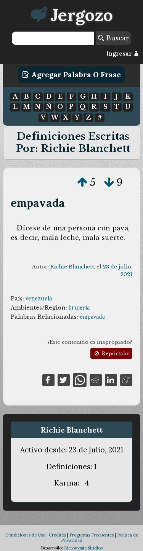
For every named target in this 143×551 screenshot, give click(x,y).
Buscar (113, 38)
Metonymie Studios (83, 548)
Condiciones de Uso (25, 535)
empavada (38, 203)
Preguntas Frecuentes (91, 535)
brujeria (79, 307)
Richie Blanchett (72, 267)
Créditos (57, 535)
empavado (93, 316)
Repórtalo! (111, 353)
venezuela (39, 298)
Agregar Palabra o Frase (71, 74)
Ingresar (122, 53)
